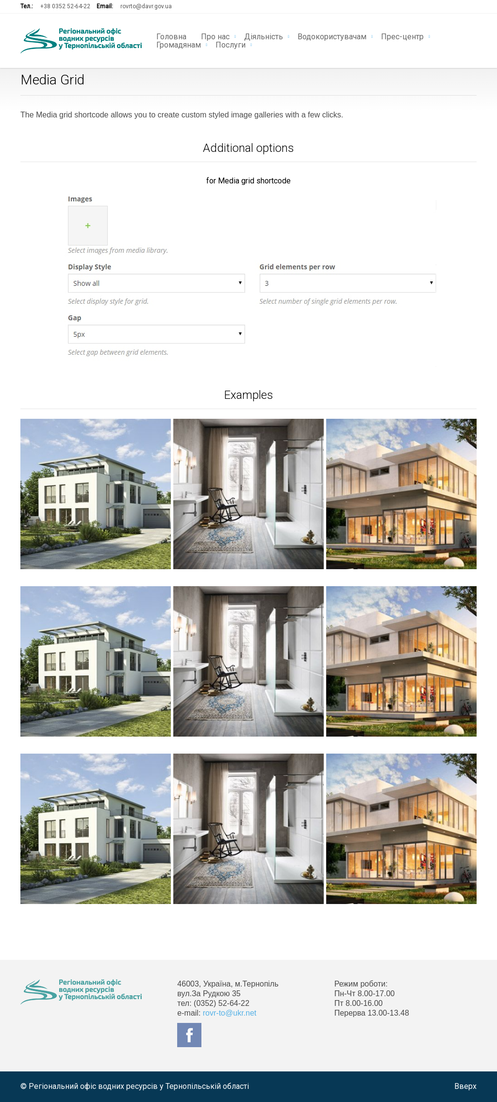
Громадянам (178, 44)
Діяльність (263, 36)
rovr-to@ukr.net (230, 1013)
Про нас (215, 36)
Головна (171, 36)
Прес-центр (402, 36)
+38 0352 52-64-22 (65, 6)
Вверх (465, 1086)
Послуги (230, 44)
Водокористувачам (332, 36)
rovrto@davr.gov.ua (146, 6)
